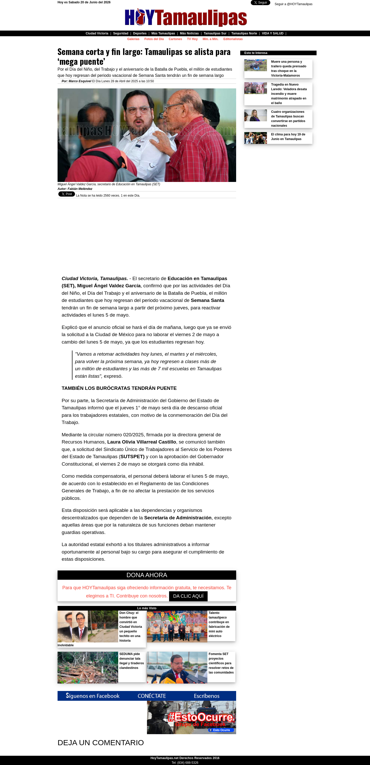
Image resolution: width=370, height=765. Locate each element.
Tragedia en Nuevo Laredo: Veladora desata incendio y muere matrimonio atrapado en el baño (289, 94)
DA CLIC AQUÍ (188, 596)
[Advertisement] (147, 234)
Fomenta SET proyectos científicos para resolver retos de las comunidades (221, 663)
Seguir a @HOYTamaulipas (293, 4)
